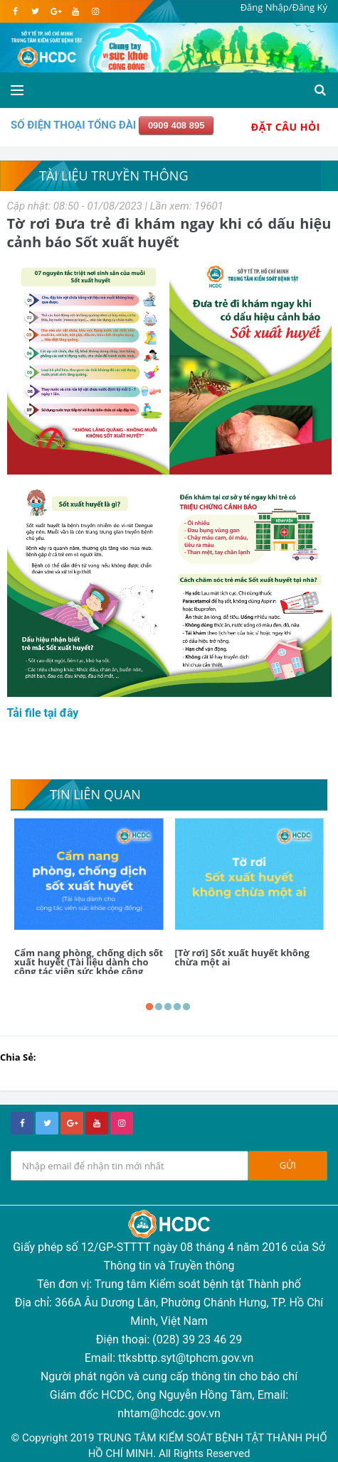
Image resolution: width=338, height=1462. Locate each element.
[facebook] (15, 11)
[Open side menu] (17, 90)
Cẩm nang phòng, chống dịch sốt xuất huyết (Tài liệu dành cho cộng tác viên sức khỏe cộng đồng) (88, 966)
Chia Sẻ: (18, 1057)
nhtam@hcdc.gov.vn (169, 1413)
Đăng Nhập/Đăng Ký (284, 7)
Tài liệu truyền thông (114, 175)
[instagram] (95, 11)
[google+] (71, 1123)
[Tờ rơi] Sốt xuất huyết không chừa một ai (242, 957)
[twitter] (35, 11)
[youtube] (75, 11)
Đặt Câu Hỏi (285, 127)
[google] (55, 11)
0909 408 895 (176, 125)
